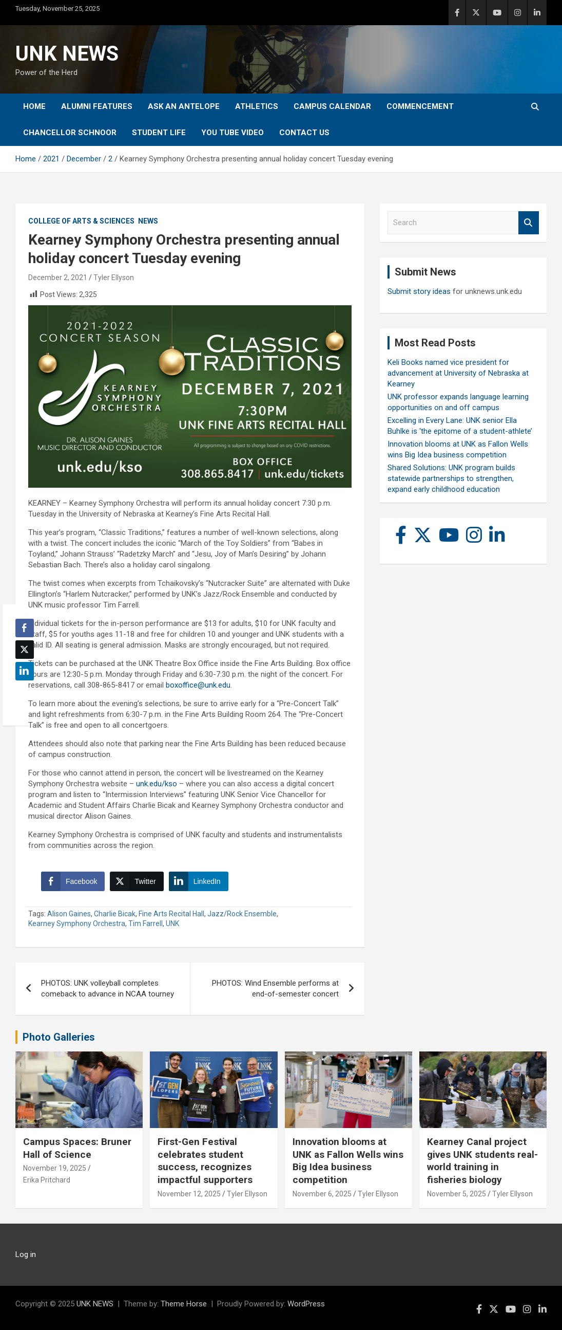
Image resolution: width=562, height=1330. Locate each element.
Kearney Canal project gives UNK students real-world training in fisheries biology (482, 1161)
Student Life (159, 132)
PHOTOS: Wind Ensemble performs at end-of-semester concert (275, 988)
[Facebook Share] (73, 881)
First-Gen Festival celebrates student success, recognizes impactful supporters (205, 1161)
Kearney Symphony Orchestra (76, 923)
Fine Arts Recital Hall (171, 914)
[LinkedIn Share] (198, 881)
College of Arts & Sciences (81, 221)
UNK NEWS (67, 54)
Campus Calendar (332, 106)
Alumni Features (96, 106)
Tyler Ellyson (113, 277)
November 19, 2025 (54, 1168)
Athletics (256, 106)
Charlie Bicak (114, 914)
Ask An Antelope (184, 106)
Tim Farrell (145, 923)
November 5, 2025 (456, 1194)
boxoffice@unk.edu (198, 685)
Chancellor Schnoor (70, 132)
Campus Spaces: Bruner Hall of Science (77, 1148)
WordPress (306, 1303)
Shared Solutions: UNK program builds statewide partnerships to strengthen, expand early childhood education (451, 478)
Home (34, 106)
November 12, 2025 (189, 1194)
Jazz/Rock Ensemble (242, 914)
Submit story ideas (419, 291)
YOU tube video (232, 132)
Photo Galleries (59, 1037)
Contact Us (304, 132)
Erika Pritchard (46, 1180)
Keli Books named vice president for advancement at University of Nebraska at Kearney (458, 373)
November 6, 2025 (322, 1194)
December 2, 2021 (57, 277)
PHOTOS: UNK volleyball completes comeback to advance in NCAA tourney (107, 988)
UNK (172, 923)
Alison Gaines (69, 914)
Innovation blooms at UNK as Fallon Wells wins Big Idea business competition (348, 1161)
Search (528, 222)
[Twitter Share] (136, 881)
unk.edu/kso (156, 783)
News (148, 221)
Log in (25, 1254)
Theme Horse (184, 1303)
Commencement (420, 106)
